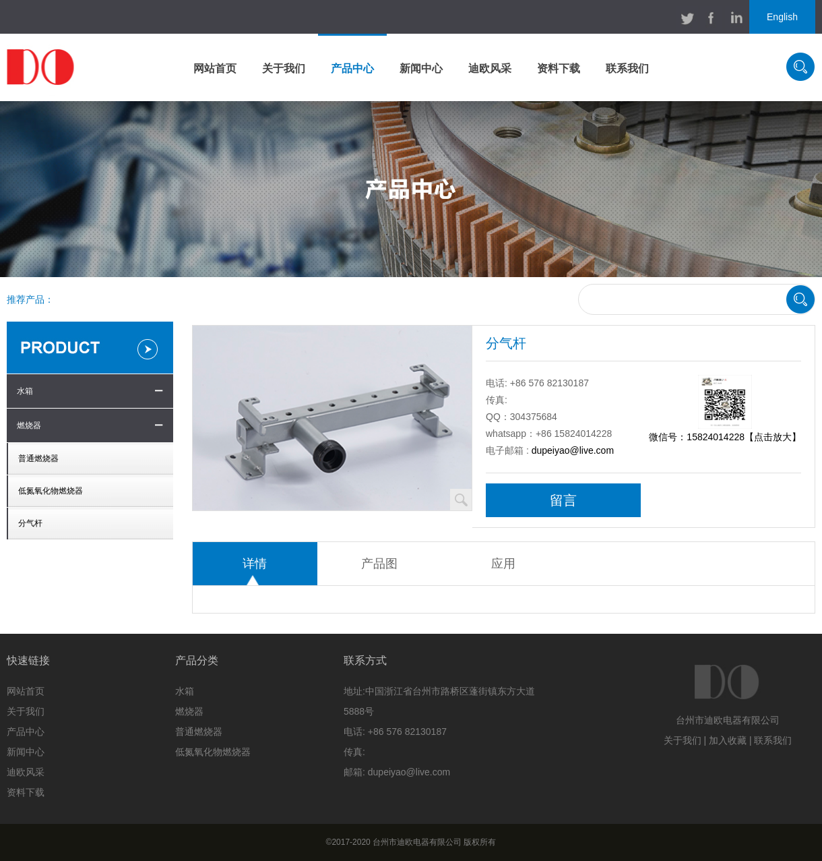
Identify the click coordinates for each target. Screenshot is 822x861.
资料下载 (558, 68)
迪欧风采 (489, 68)
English (782, 16)
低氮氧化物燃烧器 (50, 491)
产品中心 (352, 68)
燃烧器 (29, 425)
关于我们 (283, 68)
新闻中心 (421, 68)
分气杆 (30, 523)
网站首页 (214, 68)
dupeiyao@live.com (573, 450)
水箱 (25, 391)
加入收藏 (728, 740)
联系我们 (627, 68)
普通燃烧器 (38, 458)
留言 (563, 500)
